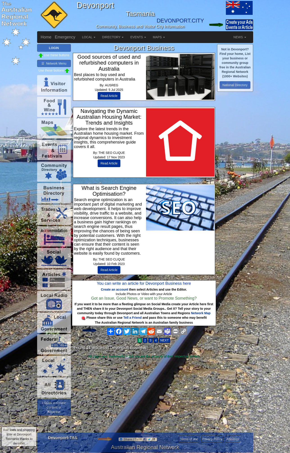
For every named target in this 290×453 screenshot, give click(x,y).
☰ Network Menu (53, 63)
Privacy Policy (212, 439)
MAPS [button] (159, 37)
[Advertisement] (144, 395)
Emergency (65, 37)
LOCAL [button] (88, 37)
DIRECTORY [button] (113, 37)
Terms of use (189, 439)
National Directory (235, 85)
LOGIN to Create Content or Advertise (54, 407)
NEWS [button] (240, 37)
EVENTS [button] (138, 37)
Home (46, 37)
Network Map (201, 313)
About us (233, 439)
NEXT (164, 340)
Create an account (114, 289)
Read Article (109, 96)
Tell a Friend (132, 317)
